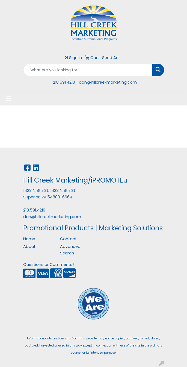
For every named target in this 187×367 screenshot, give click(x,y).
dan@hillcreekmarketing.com (108, 82)
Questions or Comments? (49, 264)
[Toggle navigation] (8, 98)
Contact (68, 239)
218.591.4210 (64, 82)
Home (29, 239)
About (29, 246)
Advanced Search (70, 250)
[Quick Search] (88, 70)
